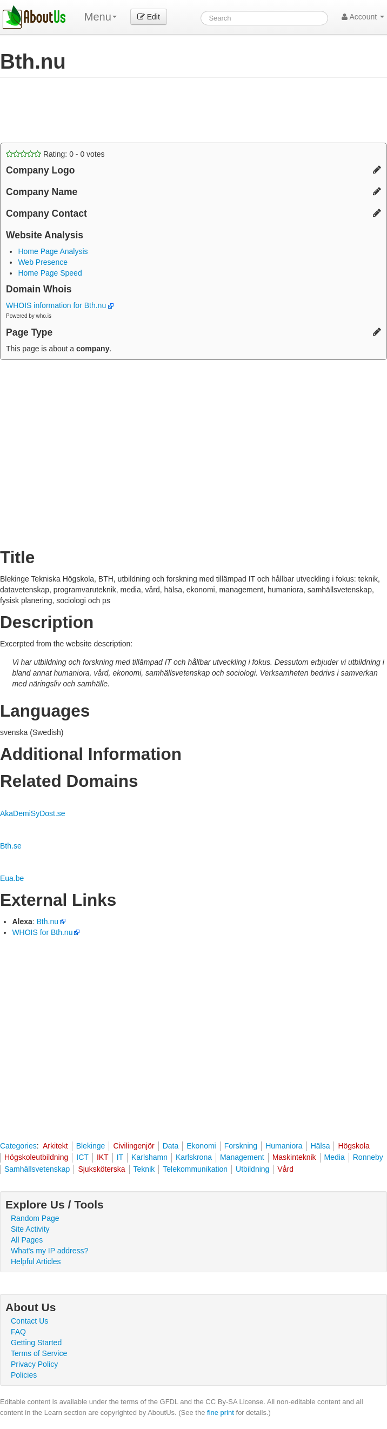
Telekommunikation (195, 1169)
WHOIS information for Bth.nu (60, 305)
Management (242, 1157)
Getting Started (36, 1342)
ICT (82, 1157)
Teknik (144, 1169)
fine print (220, 1412)
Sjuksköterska (101, 1169)
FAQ (18, 1331)
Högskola (353, 1145)
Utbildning (252, 1169)
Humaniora (283, 1145)
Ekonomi (201, 1145)
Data (171, 1145)
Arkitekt (55, 1145)
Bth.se (11, 846)
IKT (103, 1157)
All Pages (27, 1240)
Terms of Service (39, 1353)
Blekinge (90, 1145)
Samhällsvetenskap (37, 1169)
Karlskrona (194, 1157)
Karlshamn (149, 1157)
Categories (18, 1145)
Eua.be (12, 878)
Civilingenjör (133, 1145)
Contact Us (29, 1321)
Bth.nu (47, 921)
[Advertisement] (126, 110)
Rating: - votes (55, 154)
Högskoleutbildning (36, 1157)
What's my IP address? (49, 1250)
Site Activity (30, 1229)
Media (334, 1157)
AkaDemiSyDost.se (32, 813)
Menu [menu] (100, 17)
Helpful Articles (36, 1261)
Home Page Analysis (53, 251)
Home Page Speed (50, 273)
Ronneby (368, 1157)
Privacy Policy (34, 1364)
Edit (148, 16)
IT (120, 1157)
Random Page (35, 1218)
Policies (24, 1375)
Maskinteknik (294, 1157)
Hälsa (320, 1145)
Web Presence (43, 262)
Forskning (240, 1145)
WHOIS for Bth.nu (42, 932)
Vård (285, 1169)
